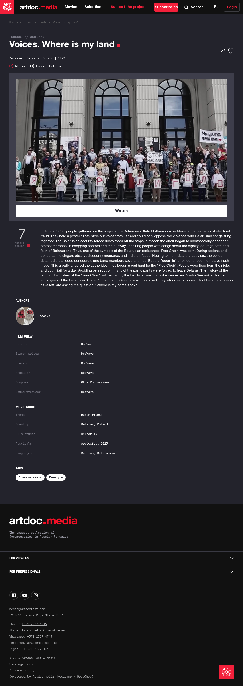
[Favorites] (231, 51)
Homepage (15, 22)
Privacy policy (21, 670)
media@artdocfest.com (27, 609)
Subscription (166, 7)
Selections (94, 7)
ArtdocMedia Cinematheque (43, 630)
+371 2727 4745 (34, 624)
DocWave (44, 316)
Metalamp (64, 676)
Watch (121, 211)
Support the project (128, 7)
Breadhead (85, 676)
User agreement (21, 664)
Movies (71, 7)
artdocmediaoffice (42, 642)
